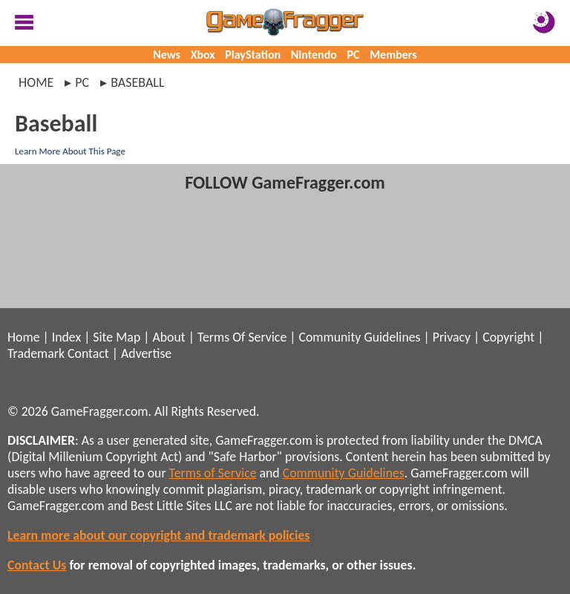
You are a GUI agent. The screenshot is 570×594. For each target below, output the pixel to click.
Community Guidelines (359, 337)
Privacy (452, 337)
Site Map (116, 337)
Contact (88, 353)
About (168, 337)
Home (36, 82)
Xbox (203, 55)
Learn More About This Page (70, 151)
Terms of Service (213, 473)
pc (82, 82)
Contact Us (36, 565)
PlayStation (253, 55)
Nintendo (314, 55)
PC (353, 55)
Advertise (146, 353)
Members (393, 55)
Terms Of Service (241, 337)
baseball (137, 82)
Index (66, 337)
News (166, 55)
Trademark (36, 353)
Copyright (508, 337)
